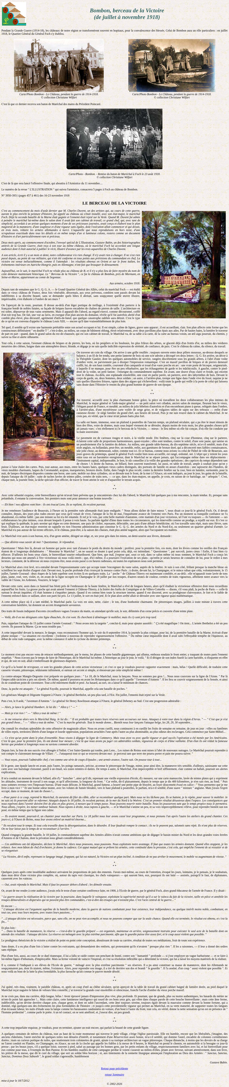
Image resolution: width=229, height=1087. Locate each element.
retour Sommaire (114, 1074)
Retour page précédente (114, 1068)
